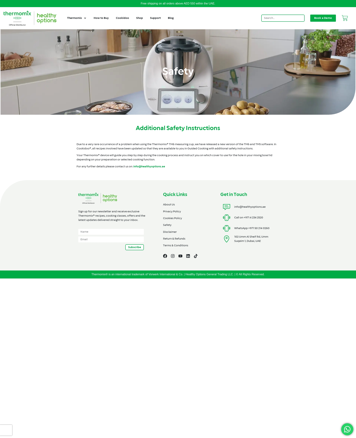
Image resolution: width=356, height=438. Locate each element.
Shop (139, 18)
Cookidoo (122, 18)
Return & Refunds (174, 238)
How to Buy (101, 18)
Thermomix (77, 18)
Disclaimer (170, 232)
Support (155, 18)
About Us (169, 204)
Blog (171, 18)
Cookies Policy (172, 218)
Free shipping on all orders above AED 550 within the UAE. (178, 3)
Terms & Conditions (175, 245)
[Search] (300, 18)
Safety (167, 225)
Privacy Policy (172, 211)
